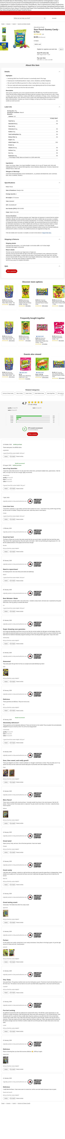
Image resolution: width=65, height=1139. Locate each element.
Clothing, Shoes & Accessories (27, 1)
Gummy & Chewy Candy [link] (8, 393)
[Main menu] (9, 18)
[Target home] (4, 18)
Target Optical (47, 6)
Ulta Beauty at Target (25, 6)
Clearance (57, 6)
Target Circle (21, 10)
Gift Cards (13, 6)
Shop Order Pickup (52, 8)
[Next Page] (62, 394)
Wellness (48, 2)
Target (2, 24)
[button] (40, 336)
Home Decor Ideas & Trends (15, 8)
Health (44, 2)
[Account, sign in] (53, 18)
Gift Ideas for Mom (12, 1)
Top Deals (26, 8)
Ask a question (11, 271)
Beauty (32, 2)
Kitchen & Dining (44, 1)
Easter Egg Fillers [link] (51, 393)
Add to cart (38, 44)
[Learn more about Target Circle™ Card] (49, 53)
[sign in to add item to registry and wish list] (61, 49)
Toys (17, 4)
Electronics (21, 4)
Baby (28, 2)
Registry (9, 10)
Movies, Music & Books (39, 4)
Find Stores (28, 10)
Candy (14, 24)
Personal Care (38, 2)
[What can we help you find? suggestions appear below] (29, 18)
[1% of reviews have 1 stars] (32, 422)
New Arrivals (3, 1)
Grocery (12, 2)
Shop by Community (37, 6)
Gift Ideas (8, 6)
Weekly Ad (43, 8)
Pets (17, 6)
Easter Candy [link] (29, 393)
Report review (19, 456)
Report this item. (46, 233)
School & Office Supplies (53, 4)
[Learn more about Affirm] (49, 59)
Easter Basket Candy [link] (39, 393)
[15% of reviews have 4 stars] (32, 417)
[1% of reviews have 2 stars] (32, 420)
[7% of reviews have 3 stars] (32, 419)
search (44, 18)
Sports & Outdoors (10, 4)
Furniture (7, 2)
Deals (52, 6)
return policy (13, 260)
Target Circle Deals (34, 8)
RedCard (14, 10)
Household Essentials (20, 2)
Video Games (29, 4)
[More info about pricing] (62, 37)
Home (37, 1)
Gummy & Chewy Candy (24, 24)
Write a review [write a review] (32, 434)
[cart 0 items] (61, 18)
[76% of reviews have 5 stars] (32, 416)
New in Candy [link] (19, 393)
